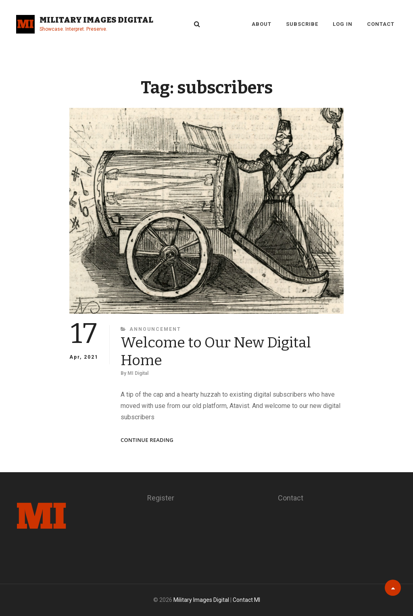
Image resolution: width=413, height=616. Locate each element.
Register (160, 498)
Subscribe (302, 24)
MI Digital (137, 373)
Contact (380, 24)
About (261, 24)
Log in (343, 24)
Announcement (155, 329)
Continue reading (147, 440)
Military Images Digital (96, 20)
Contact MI (246, 600)
